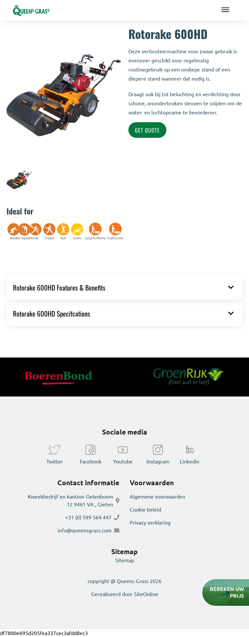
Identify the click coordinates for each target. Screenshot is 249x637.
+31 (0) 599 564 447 (88, 517)
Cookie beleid (145, 510)
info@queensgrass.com (85, 530)
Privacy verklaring (150, 523)
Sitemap (124, 560)
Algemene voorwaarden (157, 497)
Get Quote (147, 130)
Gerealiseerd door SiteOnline (124, 594)
